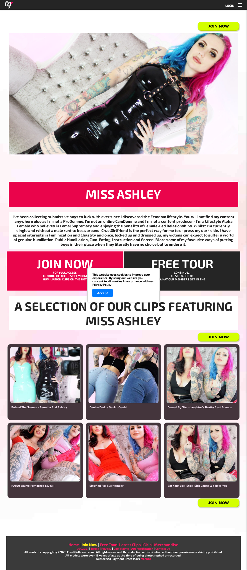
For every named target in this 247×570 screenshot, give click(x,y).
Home (74, 544)
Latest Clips (130, 544)
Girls (147, 544)
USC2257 (83, 548)
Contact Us (162, 548)
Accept (102, 293)
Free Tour (108, 544)
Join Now (218, 26)
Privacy (106, 548)
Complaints (121, 548)
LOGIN (229, 5)
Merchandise (166, 544)
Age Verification (142, 548)
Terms (95, 548)
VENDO (146, 558)
